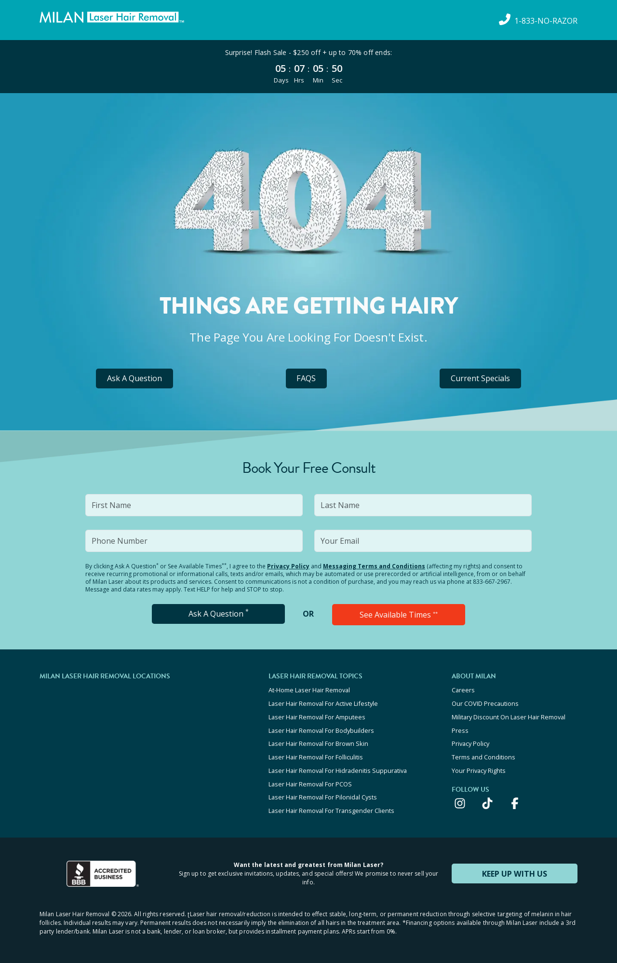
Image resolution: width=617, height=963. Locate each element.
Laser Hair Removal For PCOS (310, 781)
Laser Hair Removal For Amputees (316, 716)
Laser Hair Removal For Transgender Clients (331, 807)
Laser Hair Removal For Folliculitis (315, 755)
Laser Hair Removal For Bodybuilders (321, 729)
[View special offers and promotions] (308, 66)
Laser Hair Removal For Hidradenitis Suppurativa (337, 768)
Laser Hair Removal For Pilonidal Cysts (322, 794)
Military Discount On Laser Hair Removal (508, 716)
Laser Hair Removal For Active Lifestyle (323, 703)
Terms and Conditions (483, 755)
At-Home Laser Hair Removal (309, 690)
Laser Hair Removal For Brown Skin (318, 742)
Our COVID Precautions (485, 703)
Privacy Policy (288, 566)
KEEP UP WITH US (515, 870)
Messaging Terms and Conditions (374, 566)
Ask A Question (134, 378)
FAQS (306, 378)
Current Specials (480, 378)
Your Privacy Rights (479, 768)
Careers (463, 690)
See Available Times (399, 614)
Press (460, 729)
